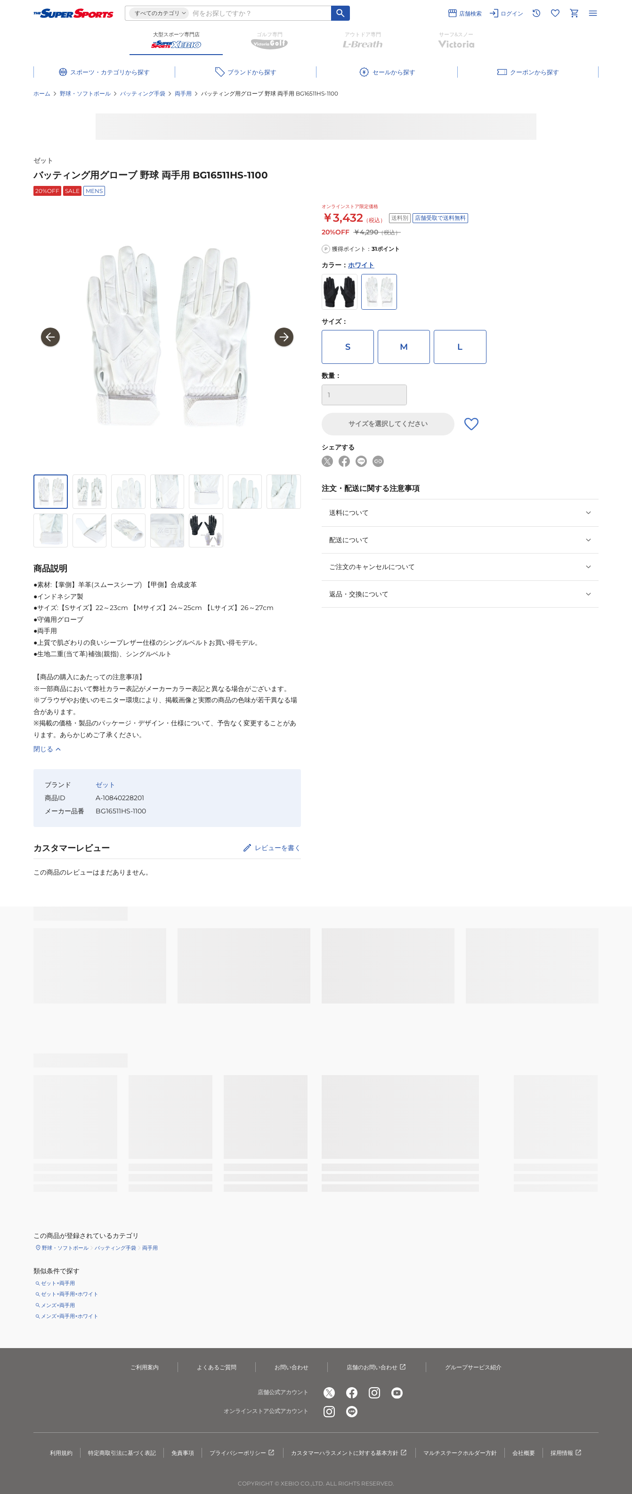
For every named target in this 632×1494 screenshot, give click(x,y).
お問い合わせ (291, 1367)
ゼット (43, 160)
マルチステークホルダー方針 (460, 1452)
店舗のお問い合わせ (377, 1367)
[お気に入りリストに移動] (555, 13)
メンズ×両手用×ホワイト (69, 1316)
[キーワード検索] (340, 13)
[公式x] (329, 1392)
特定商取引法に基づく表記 (122, 1452)
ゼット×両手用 (58, 1283)
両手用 (183, 93)
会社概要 (523, 1452)
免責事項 (182, 1452)
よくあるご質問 (216, 1367)
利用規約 (61, 1452)
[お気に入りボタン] (471, 424)
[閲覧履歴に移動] (536, 13)
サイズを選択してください (388, 423)
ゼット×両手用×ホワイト (69, 1294)
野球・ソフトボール (85, 93)
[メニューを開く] (593, 13)
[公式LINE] (351, 1411)
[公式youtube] (397, 1392)
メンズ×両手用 (58, 1305)
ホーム (41, 93)
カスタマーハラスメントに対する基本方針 (349, 1453)
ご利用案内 (144, 1367)
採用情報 (567, 1453)
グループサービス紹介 (473, 1367)
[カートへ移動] (574, 13)
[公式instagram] (374, 1392)
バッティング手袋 (142, 93)
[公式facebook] (351, 1392)
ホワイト (361, 265)
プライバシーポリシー (242, 1453)
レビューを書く (278, 847)
